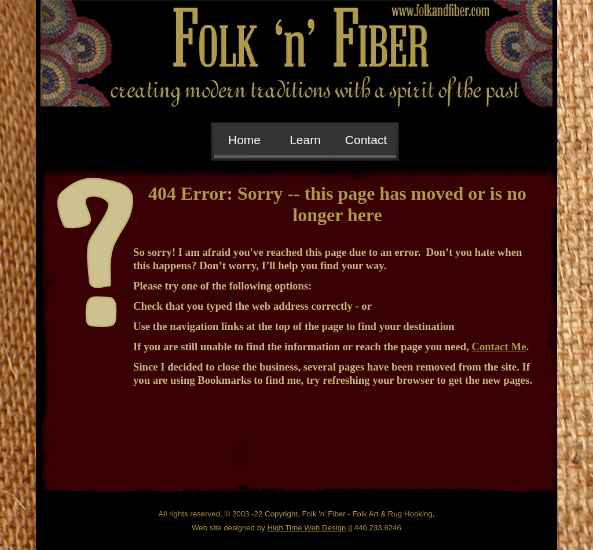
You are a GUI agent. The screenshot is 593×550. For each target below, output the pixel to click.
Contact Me (499, 346)
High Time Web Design (307, 527)
